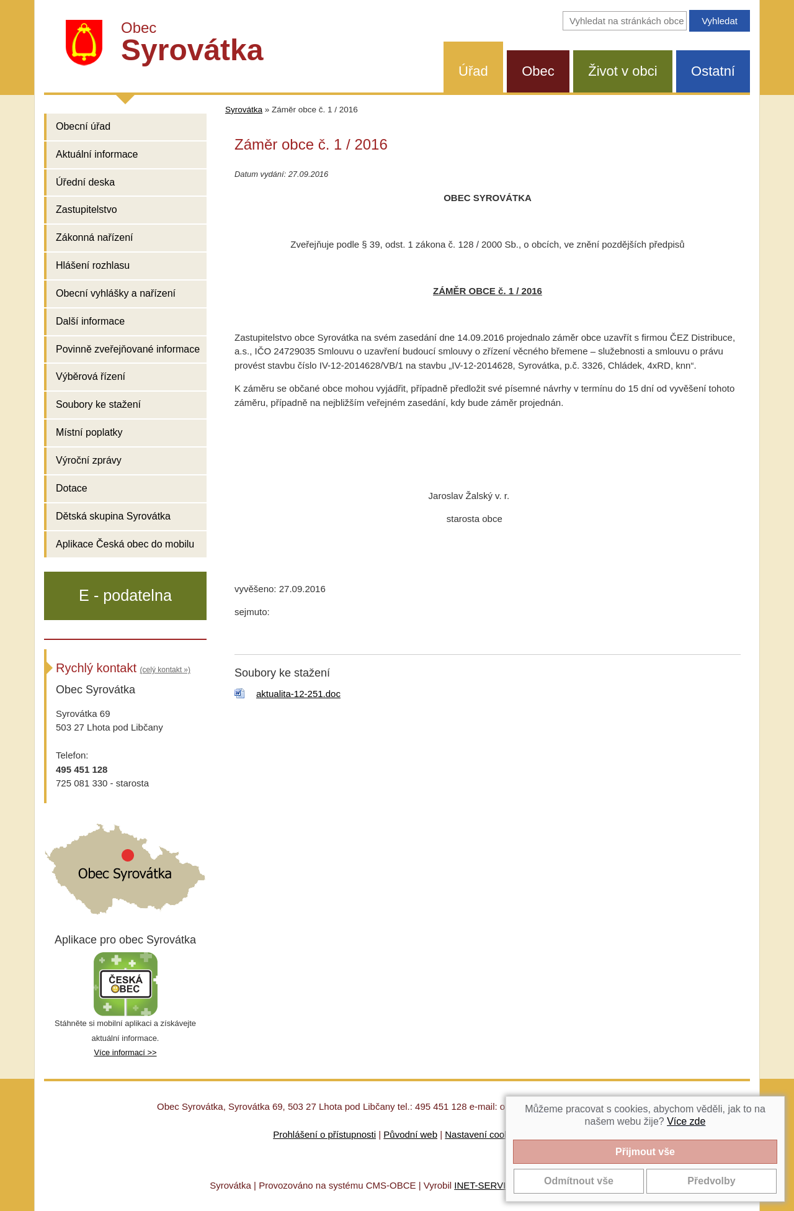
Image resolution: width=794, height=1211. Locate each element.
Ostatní (713, 71)
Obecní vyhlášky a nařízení (116, 293)
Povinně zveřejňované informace (128, 349)
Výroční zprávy (89, 460)
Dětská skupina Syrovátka (113, 516)
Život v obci (622, 71)
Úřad (473, 71)
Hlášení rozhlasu (93, 265)
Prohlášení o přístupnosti (324, 1134)
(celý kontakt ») (165, 669)
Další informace (90, 321)
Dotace (71, 488)
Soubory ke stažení (98, 404)
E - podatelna (125, 595)
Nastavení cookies (483, 1134)
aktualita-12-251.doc (298, 693)
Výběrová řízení (90, 376)
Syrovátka (243, 109)
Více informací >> (125, 1052)
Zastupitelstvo (86, 209)
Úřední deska (85, 182)
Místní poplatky (89, 432)
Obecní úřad (83, 126)
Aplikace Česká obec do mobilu (125, 544)
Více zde (686, 1121)
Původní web (410, 1134)
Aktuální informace (97, 154)
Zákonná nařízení (94, 237)
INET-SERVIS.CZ (490, 1185)
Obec (538, 71)
